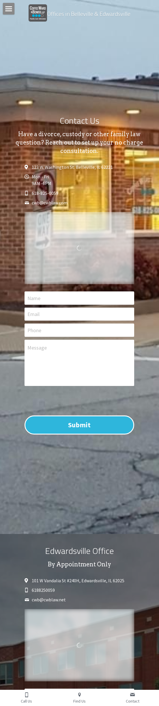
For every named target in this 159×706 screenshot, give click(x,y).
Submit (79, 424)
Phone (34, 330)
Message (37, 347)
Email (33, 314)
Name (33, 298)
